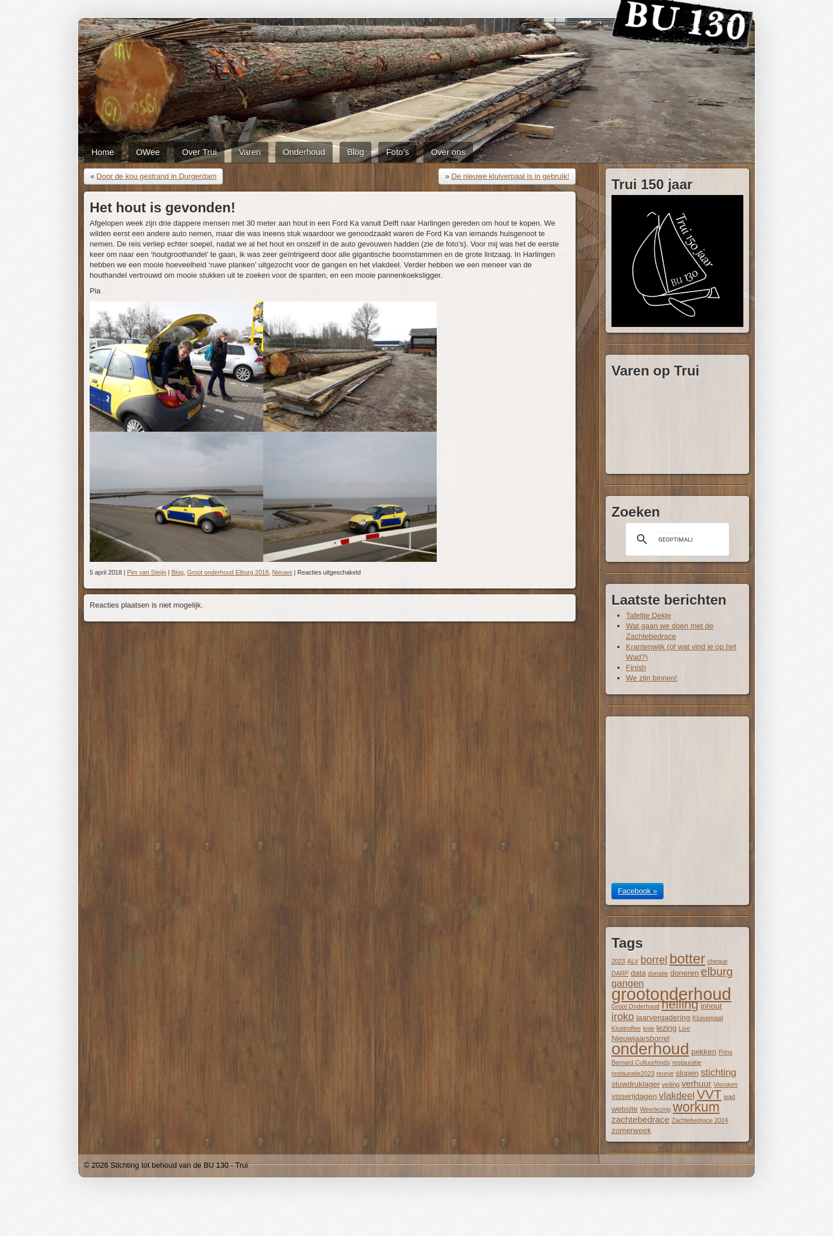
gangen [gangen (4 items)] (627, 983)
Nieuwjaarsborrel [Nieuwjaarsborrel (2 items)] (640, 1038)
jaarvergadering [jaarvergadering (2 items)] (663, 1017)
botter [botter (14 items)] (687, 958)
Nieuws (282, 572)
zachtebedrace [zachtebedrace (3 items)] (640, 1119)
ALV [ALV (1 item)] (632, 961)
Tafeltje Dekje (648, 615)
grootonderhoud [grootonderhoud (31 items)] (671, 993)
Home (102, 152)
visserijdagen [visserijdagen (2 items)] (634, 1096)
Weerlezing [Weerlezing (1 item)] (655, 1109)
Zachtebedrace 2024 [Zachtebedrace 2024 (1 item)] (700, 1120)
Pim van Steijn (146, 572)
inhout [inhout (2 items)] (711, 1006)
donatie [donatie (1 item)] (658, 973)
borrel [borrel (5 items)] (653, 960)
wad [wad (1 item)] (729, 1096)
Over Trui (199, 152)
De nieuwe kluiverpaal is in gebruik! (510, 176)
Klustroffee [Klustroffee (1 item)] (626, 1028)
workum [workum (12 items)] (696, 1106)
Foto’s (397, 152)
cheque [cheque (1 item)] (717, 961)
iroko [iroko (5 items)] (622, 1016)
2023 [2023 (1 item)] (618, 961)
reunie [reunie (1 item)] (665, 1073)
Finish (636, 667)
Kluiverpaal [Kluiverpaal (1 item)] (707, 1017)
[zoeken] (675, 539)
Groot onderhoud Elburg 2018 (227, 572)
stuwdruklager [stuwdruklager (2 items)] (635, 1084)
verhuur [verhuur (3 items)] (696, 1083)
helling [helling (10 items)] (680, 1004)
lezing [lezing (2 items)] (667, 1028)
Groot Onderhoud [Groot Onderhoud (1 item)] (635, 1006)
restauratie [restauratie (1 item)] (686, 1062)
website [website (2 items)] (624, 1109)
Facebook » (637, 890)
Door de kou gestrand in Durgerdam (156, 176)
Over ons (448, 152)
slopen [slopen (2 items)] (687, 1073)
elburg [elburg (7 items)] (717, 971)
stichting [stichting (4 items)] (718, 1072)
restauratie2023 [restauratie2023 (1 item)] (632, 1073)
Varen (250, 152)
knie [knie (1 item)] (648, 1028)
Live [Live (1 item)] (684, 1028)
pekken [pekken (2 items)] (703, 1051)
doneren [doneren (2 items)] (684, 973)
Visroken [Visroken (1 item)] (726, 1084)
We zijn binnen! (651, 678)
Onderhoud (304, 152)
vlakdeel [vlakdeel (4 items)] (677, 1095)
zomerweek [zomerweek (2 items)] (631, 1130)
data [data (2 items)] (638, 973)
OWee (148, 152)
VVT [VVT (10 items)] (708, 1094)
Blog (355, 152)
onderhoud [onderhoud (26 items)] (650, 1049)
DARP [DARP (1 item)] (620, 973)
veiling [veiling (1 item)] (670, 1084)
